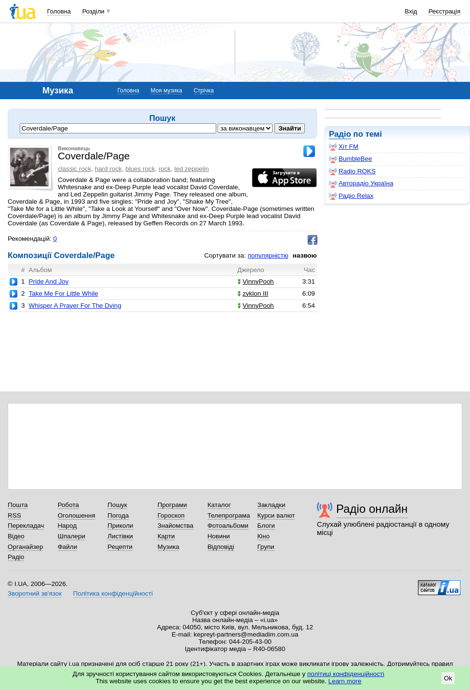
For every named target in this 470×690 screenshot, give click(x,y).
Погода (118, 515)
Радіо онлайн (372, 508)
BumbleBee (350, 159)
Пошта (17, 504)
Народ (67, 525)
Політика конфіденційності (113, 593)
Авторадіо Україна (361, 183)
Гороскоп (170, 515)
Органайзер (25, 546)
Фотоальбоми (228, 525)
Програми (172, 504)
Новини (219, 536)
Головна (59, 11)
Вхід (411, 11)
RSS (14, 515)
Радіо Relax (351, 196)
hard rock (108, 168)
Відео (16, 536)
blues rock (140, 168)
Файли (68, 546)
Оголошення (76, 515)
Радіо (340, 134)
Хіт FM (343, 147)
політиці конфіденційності (345, 673)
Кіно (263, 536)
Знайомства (175, 525)
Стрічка (204, 90)
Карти (166, 536)
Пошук (117, 504)
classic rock (74, 168)
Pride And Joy (48, 281)
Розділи (93, 11)
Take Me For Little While (63, 293)
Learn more (345, 681)
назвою (305, 255)
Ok (448, 678)
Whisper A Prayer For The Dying (74, 305)
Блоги (266, 525)
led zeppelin (191, 168)
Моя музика (166, 90)
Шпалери (71, 536)
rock (164, 168)
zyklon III (252, 293)
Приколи (120, 525)
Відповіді (221, 546)
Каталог (219, 504)
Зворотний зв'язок (35, 593)
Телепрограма (229, 515)
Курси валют (276, 515)
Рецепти (119, 546)
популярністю (268, 255)
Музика (168, 546)
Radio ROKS (352, 171)
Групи (265, 546)
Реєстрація (444, 11)
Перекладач (26, 525)
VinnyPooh (255, 281)
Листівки (120, 536)
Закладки (271, 504)
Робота (68, 504)
